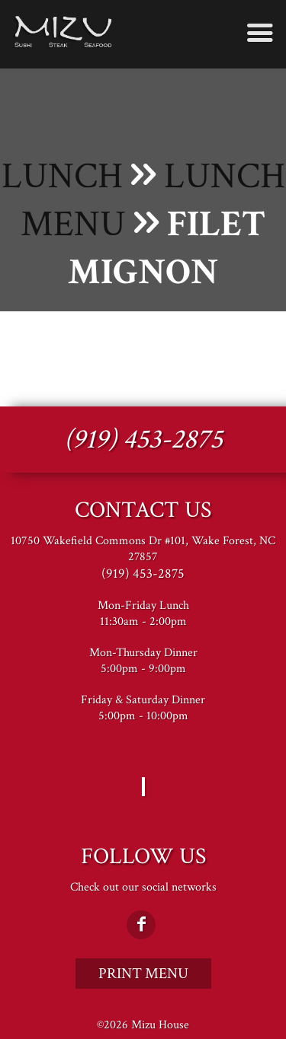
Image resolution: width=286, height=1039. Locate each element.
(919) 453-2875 (143, 439)
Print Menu (143, 973)
